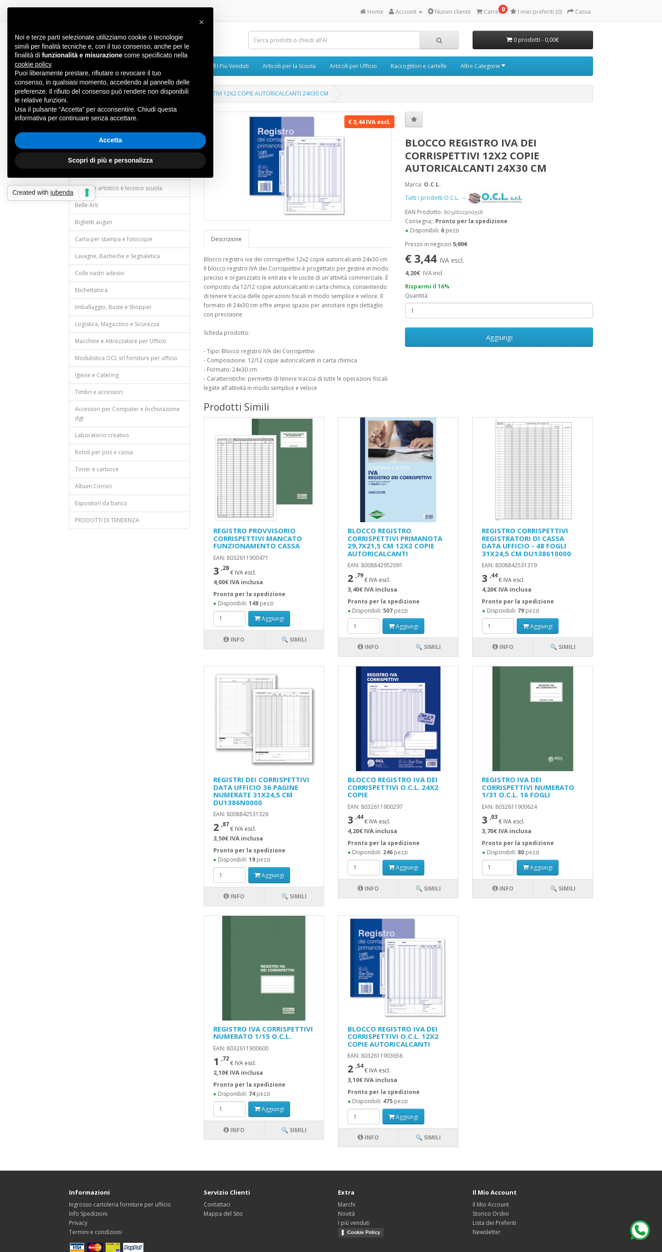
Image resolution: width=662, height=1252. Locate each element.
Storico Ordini (491, 1214)
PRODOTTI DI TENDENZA (107, 520)
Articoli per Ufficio (353, 66)
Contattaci (217, 1204)
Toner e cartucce (97, 469)
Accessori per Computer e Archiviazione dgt (127, 413)
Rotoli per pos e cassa (104, 452)
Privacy (78, 1223)
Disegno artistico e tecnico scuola (118, 188)
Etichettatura (91, 290)
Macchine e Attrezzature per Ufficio (120, 341)
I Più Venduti (229, 66)
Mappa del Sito (223, 1214)
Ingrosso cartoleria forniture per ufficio (120, 1204)
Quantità (416, 295)
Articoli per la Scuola (289, 66)
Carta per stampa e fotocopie (114, 239)
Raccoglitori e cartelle (419, 66)
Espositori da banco (101, 503)
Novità (346, 1214)
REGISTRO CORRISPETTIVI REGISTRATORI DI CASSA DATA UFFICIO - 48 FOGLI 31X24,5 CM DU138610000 (526, 542)
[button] (201, 22)
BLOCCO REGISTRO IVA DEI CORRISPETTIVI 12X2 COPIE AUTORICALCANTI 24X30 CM (221, 93)
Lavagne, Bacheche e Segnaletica (117, 256)
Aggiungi (499, 337)
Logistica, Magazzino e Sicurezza (117, 324)
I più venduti (354, 1223)
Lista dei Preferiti (494, 1223)
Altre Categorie (483, 66)
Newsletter (487, 1232)
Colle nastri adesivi (99, 273)
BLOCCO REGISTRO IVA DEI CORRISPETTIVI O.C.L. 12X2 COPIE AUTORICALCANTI (393, 1036)
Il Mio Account (491, 1204)
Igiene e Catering (97, 375)
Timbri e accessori (99, 392)
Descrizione (226, 239)
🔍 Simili (294, 639)
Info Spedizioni (88, 1214)
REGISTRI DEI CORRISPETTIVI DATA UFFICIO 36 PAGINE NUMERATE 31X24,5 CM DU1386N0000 (261, 791)
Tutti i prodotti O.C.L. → (464, 198)
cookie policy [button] (33, 64)
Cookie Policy (363, 1232)
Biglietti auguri (93, 222)
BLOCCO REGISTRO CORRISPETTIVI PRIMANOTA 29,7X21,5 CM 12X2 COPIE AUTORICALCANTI (395, 542)
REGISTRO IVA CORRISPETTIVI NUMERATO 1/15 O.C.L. (263, 1032)
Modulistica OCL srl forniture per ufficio (126, 358)
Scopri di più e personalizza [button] (110, 160)
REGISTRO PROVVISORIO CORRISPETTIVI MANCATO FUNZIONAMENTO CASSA (257, 538)
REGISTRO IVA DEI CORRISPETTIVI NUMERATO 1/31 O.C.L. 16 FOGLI (528, 787)
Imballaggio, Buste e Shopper (113, 307)
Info (234, 639)
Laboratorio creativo (102, 435)
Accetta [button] (110, 140)
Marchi (346, 1204)
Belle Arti (86, 205)
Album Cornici (93, 486)
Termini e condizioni (95, 1232)
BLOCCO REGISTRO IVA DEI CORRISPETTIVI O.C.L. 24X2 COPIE (393, 787)
